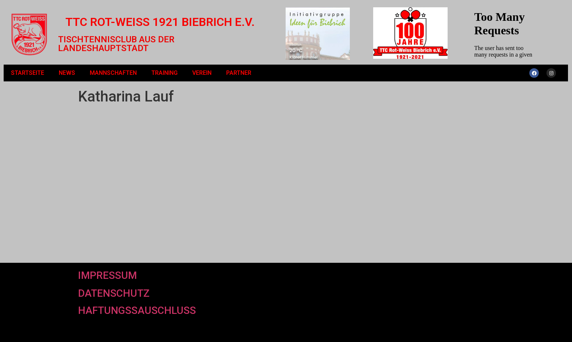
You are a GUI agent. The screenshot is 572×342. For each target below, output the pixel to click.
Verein (202, 72)
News (67, 72)
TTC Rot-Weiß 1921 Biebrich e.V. (160, 22)
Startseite (27, 72)
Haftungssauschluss (137, 310)
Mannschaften (113, 72)
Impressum (107, 275)
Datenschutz (114, 293)
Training (164, 72)
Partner (238, 72)
